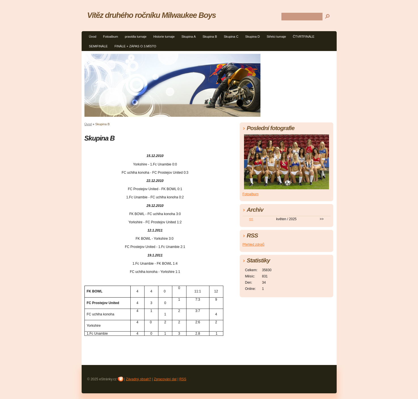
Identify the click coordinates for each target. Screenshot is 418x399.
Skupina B (210, 36)
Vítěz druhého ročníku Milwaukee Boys (151, 15)
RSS (182, 379)
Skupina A (188, 36)
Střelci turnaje (276, 36)
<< (251, 219)
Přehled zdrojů (253, 245)
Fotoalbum (110, 36)
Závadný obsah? (138, 379)
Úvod (92, 36)
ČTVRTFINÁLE (303, 36)
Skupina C (231, 36)
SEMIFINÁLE (98, 46)
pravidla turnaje (136, 36)
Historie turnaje (164, 36)
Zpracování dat (165, 379)
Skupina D (252, 36)
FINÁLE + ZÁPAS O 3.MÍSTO (135, 46)
